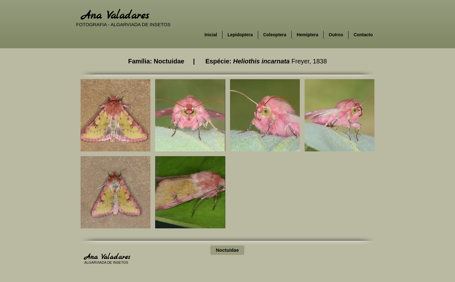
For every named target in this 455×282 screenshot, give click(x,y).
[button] (115, 115)
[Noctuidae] (227, 250)
